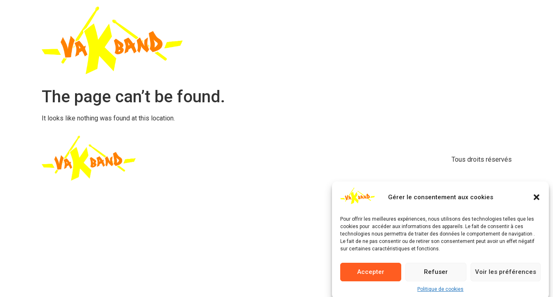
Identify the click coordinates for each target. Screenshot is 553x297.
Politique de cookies (440, 291)
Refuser (436, 274)
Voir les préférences (505, 274)
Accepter (370, 274)
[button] (536, 200)
